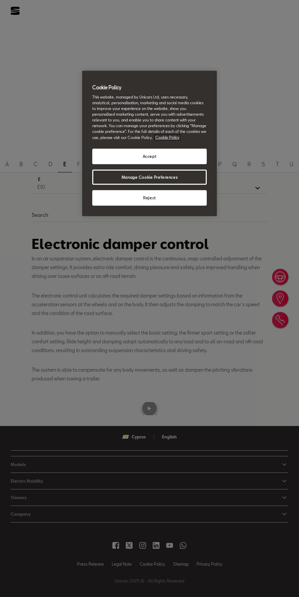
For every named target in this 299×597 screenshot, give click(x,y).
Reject (149, 198)
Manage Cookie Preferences (149, 177)
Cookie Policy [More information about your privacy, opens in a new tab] (167, 137)
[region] (149, 143)
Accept (149, 156)
